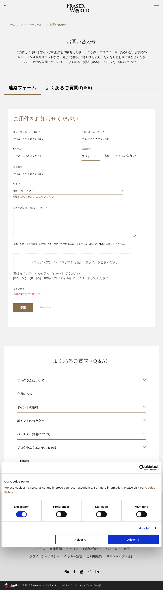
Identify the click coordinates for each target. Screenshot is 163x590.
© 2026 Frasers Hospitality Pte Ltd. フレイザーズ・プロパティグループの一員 (62, 585)
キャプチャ (19, 288)
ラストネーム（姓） (93, 132)
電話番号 (86, 148)
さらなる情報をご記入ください (30, 208)
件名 (16, 183)
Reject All (81, 539)
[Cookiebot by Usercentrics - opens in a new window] (142, 468)
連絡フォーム (22, 87)
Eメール (18, 148)
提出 (23, 307)
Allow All (133, 539)
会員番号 (17, 167)
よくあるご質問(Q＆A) (69, 87)
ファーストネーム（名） (26, 132)
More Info (144, 528)
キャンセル (45, 307)
